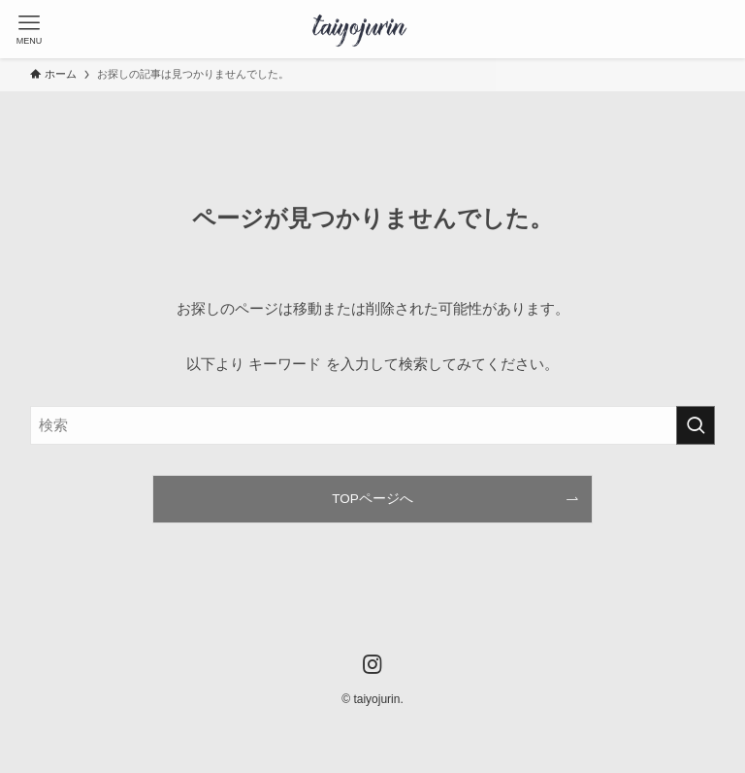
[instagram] (372, 664)
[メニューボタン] (29, 29)
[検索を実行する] (695, 425)
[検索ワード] (373, 425)
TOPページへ (372, 498)
